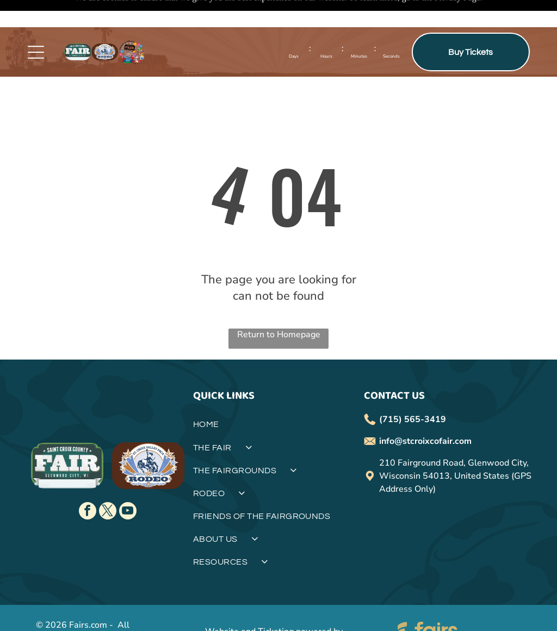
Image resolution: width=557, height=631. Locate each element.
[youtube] (128, 485)
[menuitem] (278, 401)
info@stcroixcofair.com (425, 414)
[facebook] (87, 485)
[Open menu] (36, 25)
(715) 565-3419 (412, 392)
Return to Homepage (278, 307)
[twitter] (107, 485)
